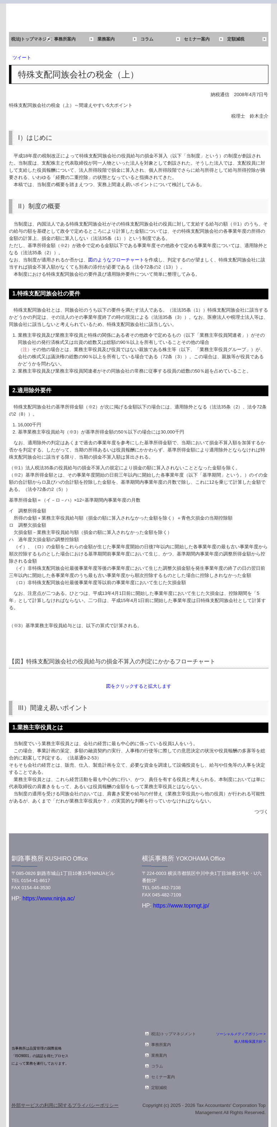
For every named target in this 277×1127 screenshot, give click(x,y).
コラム (146, 39)
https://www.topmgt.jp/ (181, 906)
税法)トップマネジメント (31, 39)
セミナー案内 (197, 39)
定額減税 (235, 39)
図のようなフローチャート (116, 259)
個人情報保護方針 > (250, 1041)
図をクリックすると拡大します (138, 686)
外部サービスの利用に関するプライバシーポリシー (65, 1105)
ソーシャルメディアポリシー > (241, 1034)
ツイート (22, 57)
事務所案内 (65, 39)
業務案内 (106, 39)
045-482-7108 (166, 887)
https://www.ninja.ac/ (48, 898)
